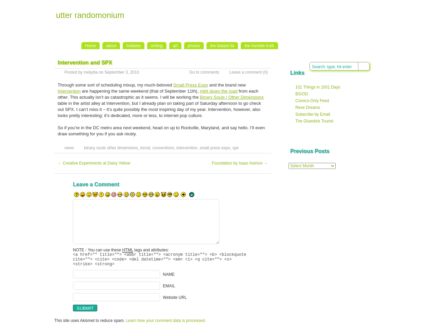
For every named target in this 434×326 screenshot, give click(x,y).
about (111, 45)
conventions (163, 148)
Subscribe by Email (312, 114)
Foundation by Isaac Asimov (240, 163)
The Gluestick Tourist (314, 121)
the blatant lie (222, 45)
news (69, 148)
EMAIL (169, 289)
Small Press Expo (190, 85)
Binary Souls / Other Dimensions (232, 97)
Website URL (174, 300)
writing (157, 45)
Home (90, 45)
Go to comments (204, 72)
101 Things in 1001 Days (317, 87)
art (175, 45)
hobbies (133, 45)
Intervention (69, 91)
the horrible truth (259, 45)
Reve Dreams (307, 107)
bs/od (145, 148)
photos (194, 45)
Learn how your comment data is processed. (166, 323)
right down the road (218, 91)
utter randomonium (90, 15)
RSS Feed (356, 7)
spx (236, 148)
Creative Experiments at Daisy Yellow (94, 163)
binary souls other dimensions (111, 148)
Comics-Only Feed (312, 100)
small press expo (215, 148)
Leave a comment (246, 72)
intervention (186, 148)
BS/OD (301, 94)
